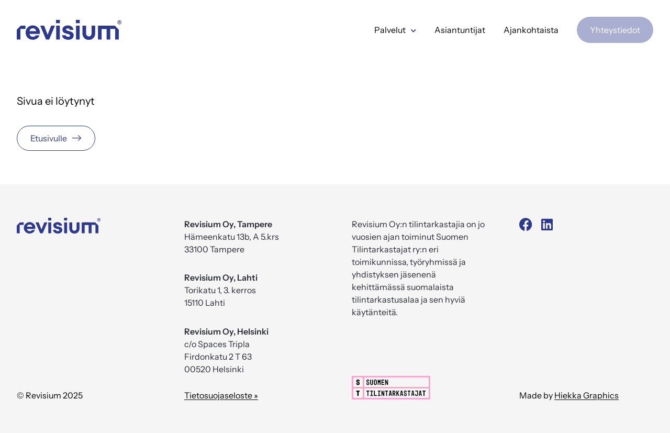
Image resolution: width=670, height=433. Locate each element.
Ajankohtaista (531, 30)
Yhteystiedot (615, 30)
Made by (569, 395)
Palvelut (395, 29)
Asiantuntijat (459, 30)
